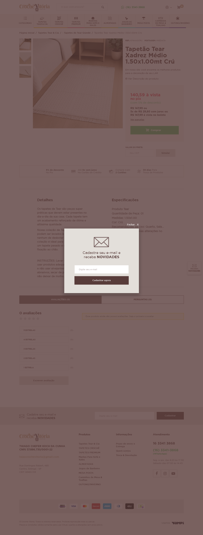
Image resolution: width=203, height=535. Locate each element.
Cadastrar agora (101, 280)
